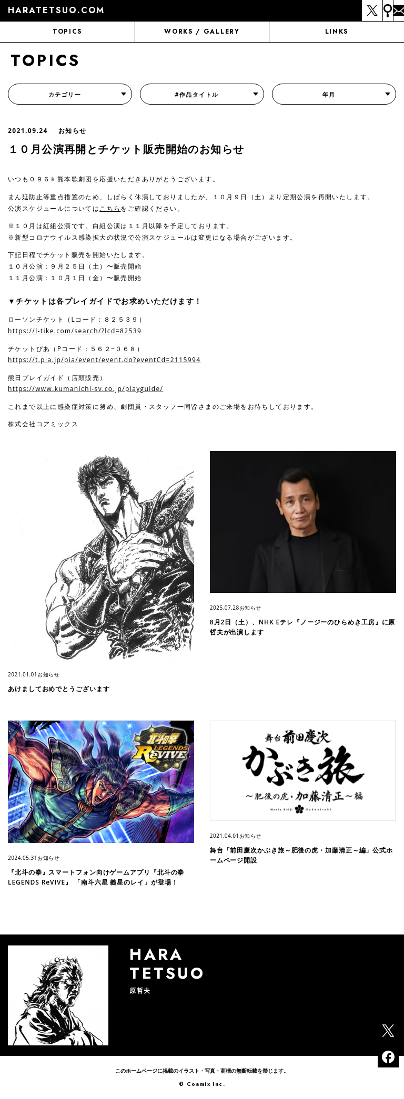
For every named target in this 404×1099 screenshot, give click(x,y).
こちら (109, 208)
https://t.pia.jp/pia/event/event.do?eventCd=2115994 (104, 359)
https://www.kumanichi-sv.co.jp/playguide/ (85, 388)
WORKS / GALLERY (201, 31)
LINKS (336, 31)
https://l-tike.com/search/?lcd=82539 (75, 330)
